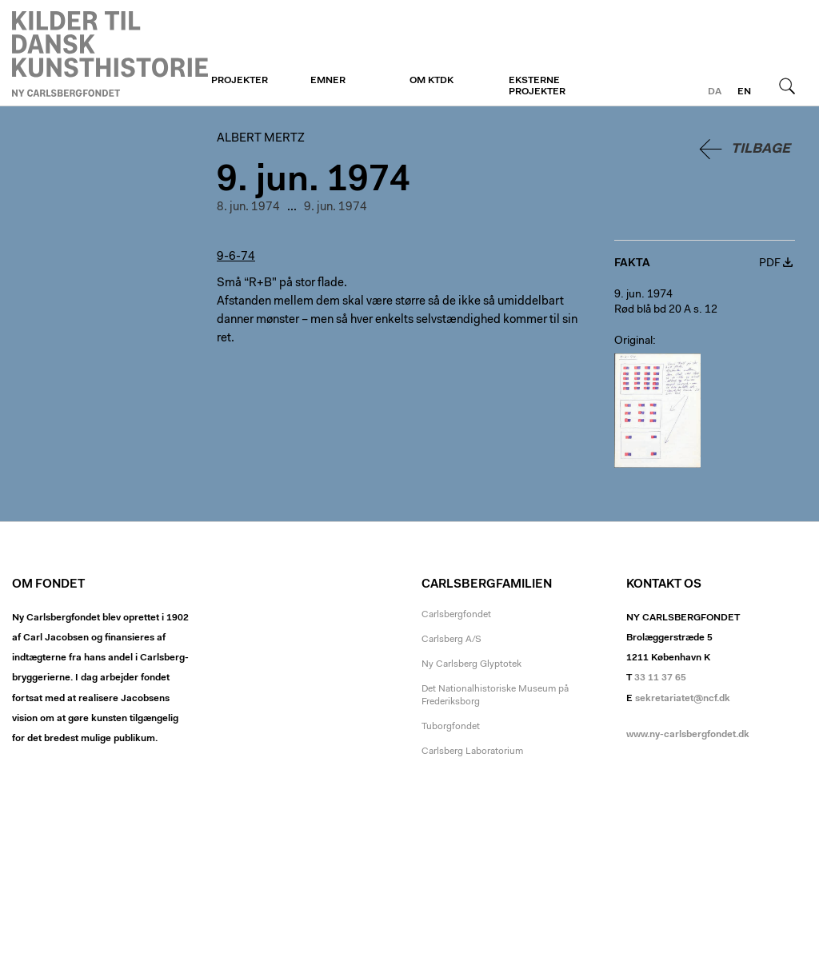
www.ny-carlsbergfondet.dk (687, 735)
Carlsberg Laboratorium (472, 751)
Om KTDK (431, 81)
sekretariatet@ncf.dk (682, 699)
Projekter (239, 81)
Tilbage (760, 149)
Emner (328, 81)
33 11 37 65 (660, 678)
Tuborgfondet (450, 727)
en (744, 92)
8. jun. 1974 (248, 207)
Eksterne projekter (537, 86)
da (714, 92)
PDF (770, 263)
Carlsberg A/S (451, 639)
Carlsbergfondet (456, 615)
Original (633, 341)
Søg (787, 86)
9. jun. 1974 (335, 207)
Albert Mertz (110, 53)
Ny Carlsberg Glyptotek (471, 664)
